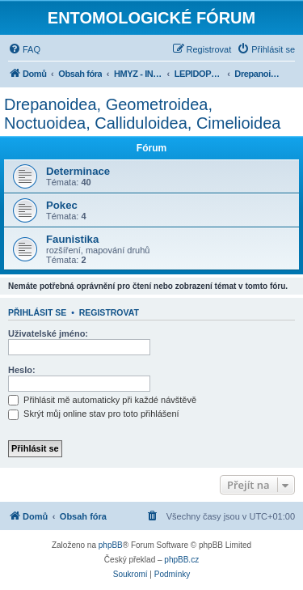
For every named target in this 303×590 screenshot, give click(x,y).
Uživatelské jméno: (48, 333)
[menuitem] (24, 49)
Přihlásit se (37, 312)
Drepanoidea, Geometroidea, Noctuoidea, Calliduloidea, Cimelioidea (142, 114)
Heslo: (22, 370)
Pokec (62, 205)
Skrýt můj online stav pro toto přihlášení (93, 413)
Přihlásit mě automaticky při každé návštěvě (102, 400)
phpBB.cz (181, 559)
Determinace (78, 171)
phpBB (111, 545)
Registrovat (109, 312)
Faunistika (72, 239)
